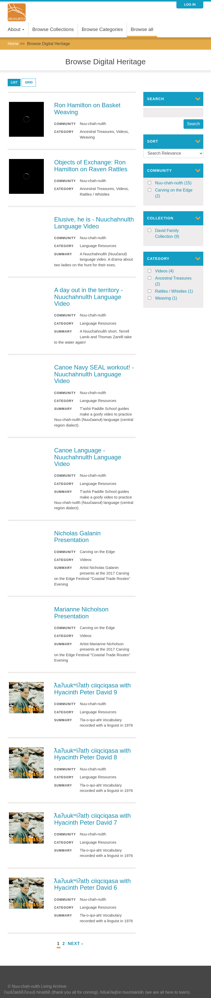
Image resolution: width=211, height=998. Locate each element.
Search (193, 124)
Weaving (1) (174, 298)
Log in (190, 4)
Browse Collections (53, 29)
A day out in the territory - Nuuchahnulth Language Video (88, 296)
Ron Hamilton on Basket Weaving (87, 108)
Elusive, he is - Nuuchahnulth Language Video (94, 222)
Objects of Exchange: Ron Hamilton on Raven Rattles (90, 165)
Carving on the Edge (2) (174, 193)
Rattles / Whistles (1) (175, 291)
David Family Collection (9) (175, 234)
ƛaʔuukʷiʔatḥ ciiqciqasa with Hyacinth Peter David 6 (92, 884)
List (14, 82)
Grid (29, 82)
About (16, 29)
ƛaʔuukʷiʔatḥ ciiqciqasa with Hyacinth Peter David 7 (92, 819)
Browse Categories (102, 29)
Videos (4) (170, 271)
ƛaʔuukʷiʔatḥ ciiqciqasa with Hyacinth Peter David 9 (92, 688)
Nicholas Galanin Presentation (77, 536)
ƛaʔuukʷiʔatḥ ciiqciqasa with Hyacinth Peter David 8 (92, 754)
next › (75, 943)
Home (13, 43)
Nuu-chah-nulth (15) (175, 183)
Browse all (142, 29)
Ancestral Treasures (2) (173, 281)
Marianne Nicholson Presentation (81, 612)
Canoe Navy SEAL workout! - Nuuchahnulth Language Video (94, 374)
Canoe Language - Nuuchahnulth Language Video (87, 457)
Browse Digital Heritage (48, 43)
